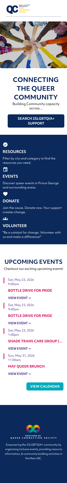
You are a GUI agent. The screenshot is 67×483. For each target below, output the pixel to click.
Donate (11, 201)
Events (10, 176)
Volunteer (15, 225)
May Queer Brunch (26, 366)
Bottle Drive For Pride (30, 290)
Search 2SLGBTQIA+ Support (36, 121)
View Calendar (45, 386)
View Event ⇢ (19, 298)
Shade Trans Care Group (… (35, 341)
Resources (14, 151)
